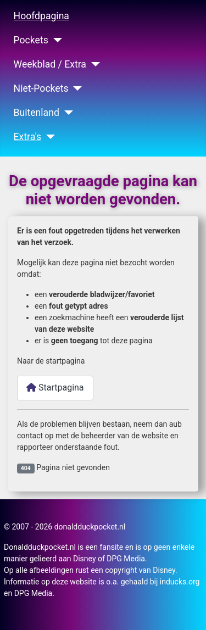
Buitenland (36, 112)
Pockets (31, 40)
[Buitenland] (66, 112)
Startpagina (55, 387)
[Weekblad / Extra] (93, 64)
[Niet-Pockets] (75, 88)
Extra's (28, 136)
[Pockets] (55, 40)
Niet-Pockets (41, 88)
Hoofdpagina (41, 15)
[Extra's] (48, 137)
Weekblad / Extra (50, 64)
